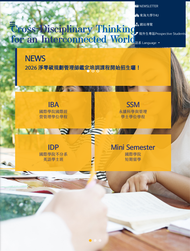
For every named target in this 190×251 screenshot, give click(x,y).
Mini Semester (132, 153)
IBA (53, 110)
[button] (90, 240)
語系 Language (146, 42)
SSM (132, 110)
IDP (53, 153)
